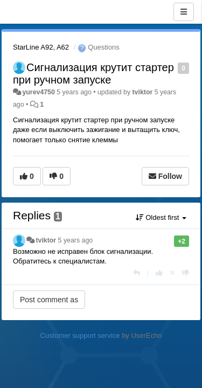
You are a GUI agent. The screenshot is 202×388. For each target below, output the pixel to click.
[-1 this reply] (185, 273)
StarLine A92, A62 (41, 47)
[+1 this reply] (159, 273)
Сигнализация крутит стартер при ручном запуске (93, 73)
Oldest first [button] (161, 217)
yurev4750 (38, 92)
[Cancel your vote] (172, 273)
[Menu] (183, 12)
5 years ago (75, 240)
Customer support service (80, 335)
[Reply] (136, 273)
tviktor (143, 92)
